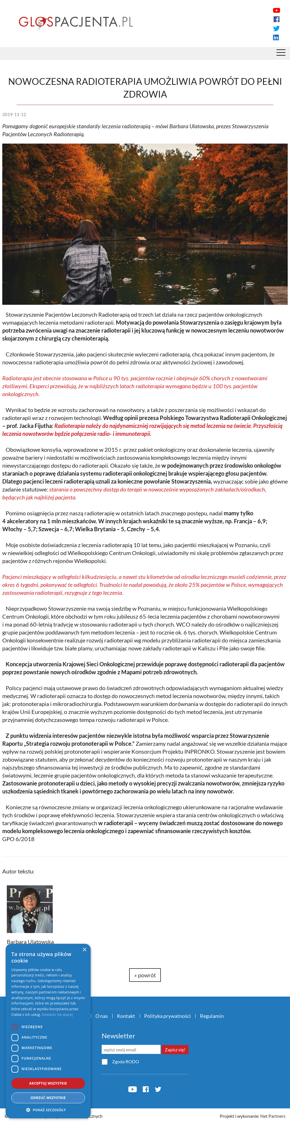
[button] (48, 1110)
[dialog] (48, 1031)
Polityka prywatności (167, 1016)
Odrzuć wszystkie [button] (48, 1097)
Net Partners (272, 1116)
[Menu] (280, 53)
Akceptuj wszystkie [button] (48, 1083)
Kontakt (126, 1016)
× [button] (84, 950)
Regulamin (212, 1016)
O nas (101, 1016)
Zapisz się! (175, 1049)
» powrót (145, 975)
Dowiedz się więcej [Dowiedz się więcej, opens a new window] (57, 1014)
